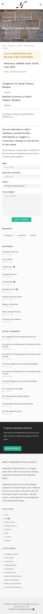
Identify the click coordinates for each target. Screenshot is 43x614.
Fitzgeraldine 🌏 (8, 282)
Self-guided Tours (11, 526)
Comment (8, 537)
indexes (7, 540)
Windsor (7, 105)
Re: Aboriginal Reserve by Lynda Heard (17, 404)
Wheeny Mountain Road (12, 297)
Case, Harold (7, 259)
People (33, 235)
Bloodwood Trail (10, 572)
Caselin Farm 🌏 (8, 267)
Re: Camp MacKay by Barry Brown (15, 396)
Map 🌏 (7, 518)
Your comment (8, 192)
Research (8, 529)
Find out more (12, 448)
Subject (5, 182)
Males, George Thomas (11, 312)
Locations (22, 235)
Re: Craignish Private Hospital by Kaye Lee (19, 337)
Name (4, 163)
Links (6, 533)
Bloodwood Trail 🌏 (10, 289)
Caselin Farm (9, 561)
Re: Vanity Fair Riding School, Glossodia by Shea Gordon (21, 345)
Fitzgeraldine (9, 569)
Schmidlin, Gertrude (10, 252)
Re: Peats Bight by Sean (11, 411)
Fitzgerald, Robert (9, 274)
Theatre (20, 46)
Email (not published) (11, 173)
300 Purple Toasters (24, 609)
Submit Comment (21, 220)
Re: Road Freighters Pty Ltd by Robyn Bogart (20, 364)
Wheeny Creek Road (10, 304)
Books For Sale (10, 522)
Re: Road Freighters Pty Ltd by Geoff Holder (19, 381)
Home (4, 46)
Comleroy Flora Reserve (11, 319)
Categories (12, 46)
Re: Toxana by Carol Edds (12, 389)
